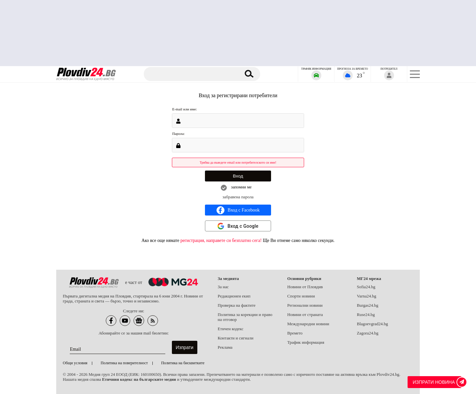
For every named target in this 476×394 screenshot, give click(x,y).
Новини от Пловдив (305, 287)
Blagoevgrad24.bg (372, 324)
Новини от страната (305, 314)
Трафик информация (305, 342)
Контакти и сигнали (236, 338)
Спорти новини (301, 296)
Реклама (225, 347)
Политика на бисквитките (182, 363)
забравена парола (238, 197)
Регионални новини (305, 305)
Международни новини (308, 324)
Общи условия (75, 363)
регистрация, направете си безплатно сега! (221, 240)
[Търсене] (192, 74)
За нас (223, 287)
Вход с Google (242, 226)
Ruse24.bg (366, 314)
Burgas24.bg (367, 305)
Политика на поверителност (124, 363)
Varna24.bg (367, 296)
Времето (294, 333)
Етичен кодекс (231, 329)
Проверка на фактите (237, 305)
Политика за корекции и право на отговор (245, 317)
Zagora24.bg (367, 333)
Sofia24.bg (366, 287)
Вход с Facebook (238, 210)
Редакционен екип (234, 296)
